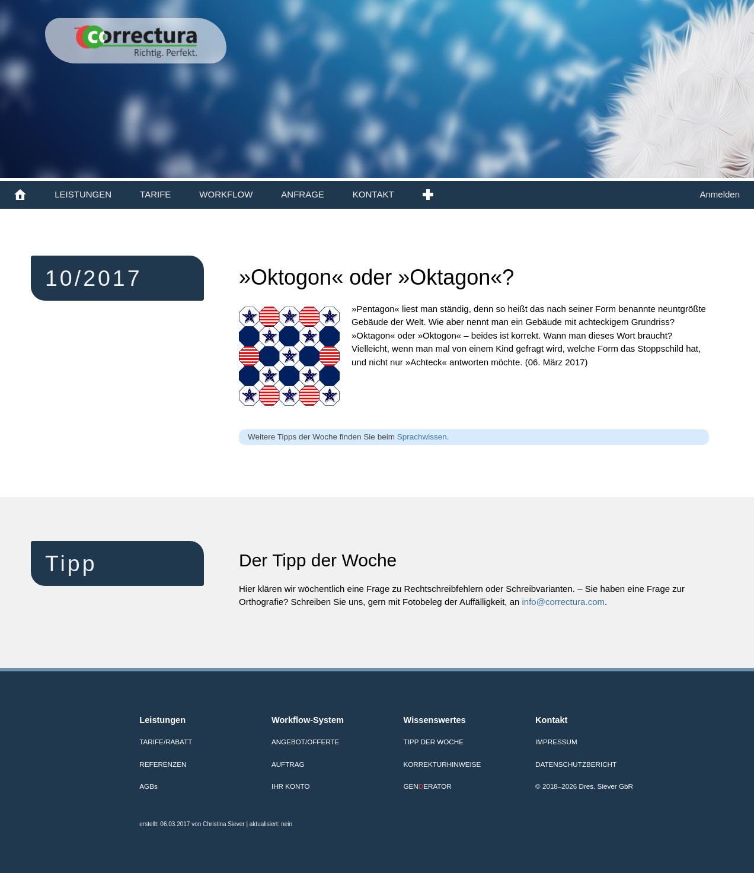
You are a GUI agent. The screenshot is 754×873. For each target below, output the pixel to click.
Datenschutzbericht (575, 764)
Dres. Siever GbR (606, 786)
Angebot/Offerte (305, 741)
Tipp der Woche (434, 741)
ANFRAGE (302, 194)
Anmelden (719, 194)
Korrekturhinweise (442, 764)
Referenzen (162, 764)
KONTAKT (373, 194)
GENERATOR (428, 786)
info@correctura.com (563, 602)
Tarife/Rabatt (165, 741)
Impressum (556, 741)
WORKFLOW (226, 194)
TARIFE (155, 194)
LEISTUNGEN (83, 194)
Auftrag (288, 764)
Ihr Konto (290, 786)
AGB (148, 786)
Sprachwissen (422, 436)
